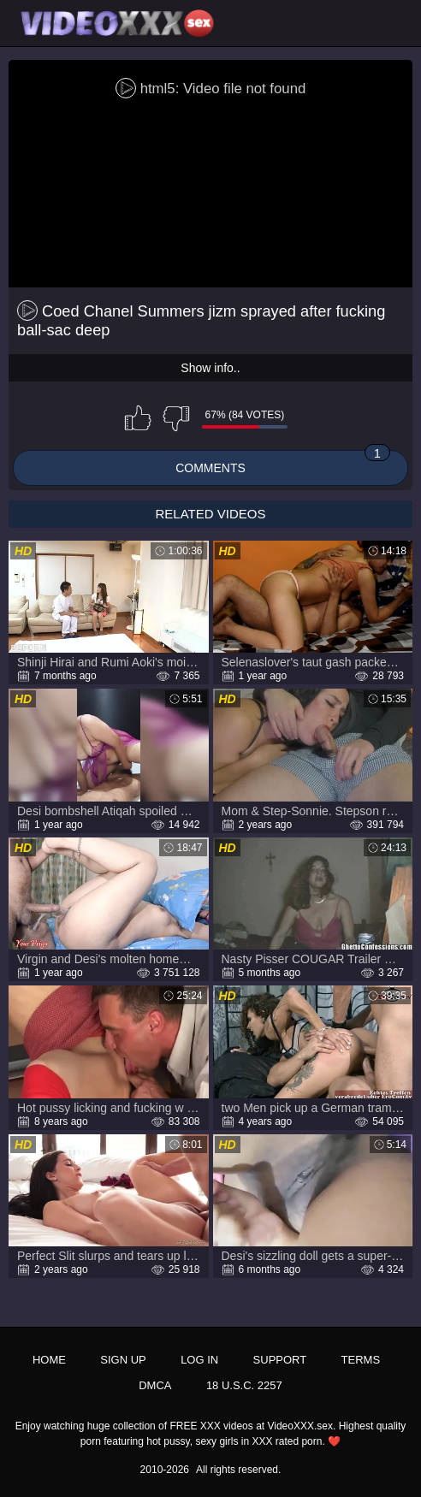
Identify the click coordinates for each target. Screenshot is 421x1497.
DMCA (155, 1385)
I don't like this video (176, 418)
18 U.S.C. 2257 (244, 1385)
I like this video (138, 418)
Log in (199, 1359)
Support (280, 1359)
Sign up (122, 1359)
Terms (361, 1359)
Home (49, 1359)
